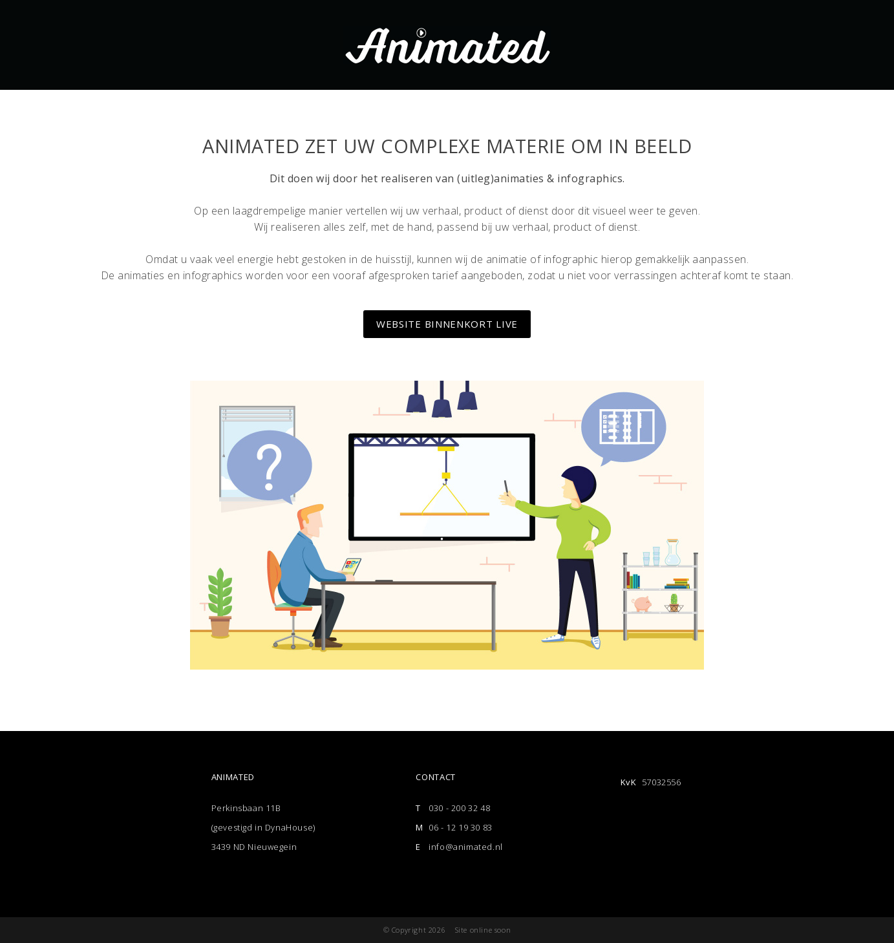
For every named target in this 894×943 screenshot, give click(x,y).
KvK (629, 782)
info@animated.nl (466, 847)
